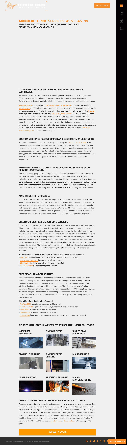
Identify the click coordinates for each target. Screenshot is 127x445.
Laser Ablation (25, 312)
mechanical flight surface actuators (59, 105)
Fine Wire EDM (25, 304)
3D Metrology (25, 315)
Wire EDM (24, 257)
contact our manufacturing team (64, 420)
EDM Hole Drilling (26, 263)
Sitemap (47, 441)
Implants (22, 113)
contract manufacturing (78, 142)
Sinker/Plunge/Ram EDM (29, 260)
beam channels (74, 113)
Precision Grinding (27, 265)
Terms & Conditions (39, 441)
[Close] (125, 441)
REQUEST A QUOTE (102, 5)
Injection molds (25, 108)
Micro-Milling (25, 309)
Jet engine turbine (25, 105)
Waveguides (63, 113)
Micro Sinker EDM (27, 306)
